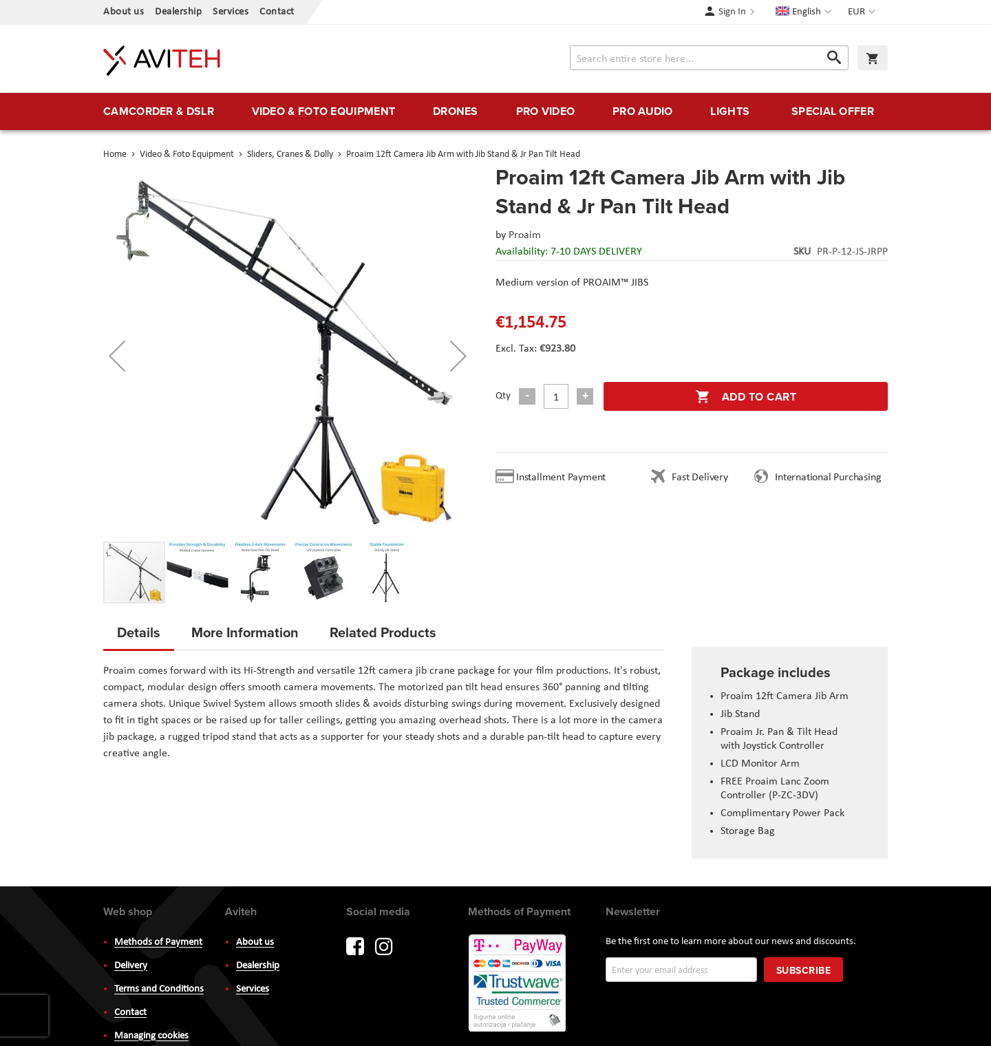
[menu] (495, 111)
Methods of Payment (158, 942)
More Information (245, 632)
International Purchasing (830, 477)
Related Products (383, 632)
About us (123, 12)
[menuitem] (158, 111)
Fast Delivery (699, 477)
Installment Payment (563, 477)
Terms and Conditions (159, 989)
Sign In (732, 12)
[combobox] (709, 57)
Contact (277, 12)
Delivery (130, 966)
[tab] (138, 636)
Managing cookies (151, 1036)
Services (230, 12)
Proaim (525, 235)
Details (138, 632)
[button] (863, 12)
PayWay (518, 984)
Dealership (178, 12)
